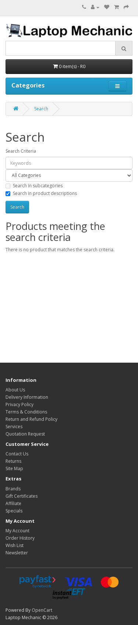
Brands (13, 489)
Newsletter (17, 553)
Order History (20, 538)
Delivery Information (27, 397)
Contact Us (17, 454)
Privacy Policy (19, 404)
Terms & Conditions (26, 412)
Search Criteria (21, 151)
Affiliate (13, 503)
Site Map (14, 468)
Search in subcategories (34, 185)
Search (41, 109)
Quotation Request (25, 434)
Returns (13, 461)
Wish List (15, 545)
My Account (17, 531)
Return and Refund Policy (31, 419)
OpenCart (42, 610)
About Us (15, 390)
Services (14, 426)
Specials (14, 511)
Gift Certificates (22, 496)
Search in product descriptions (41, 193)
